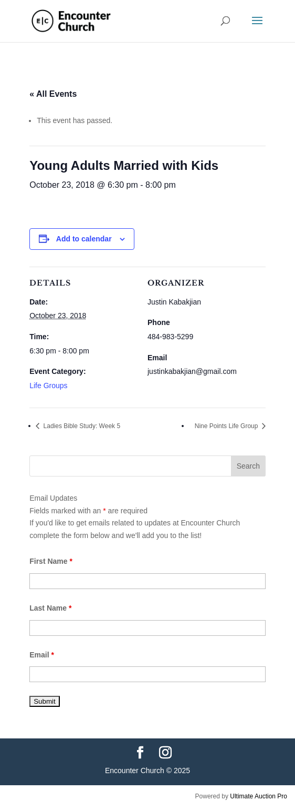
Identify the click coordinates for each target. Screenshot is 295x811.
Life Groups (48, 385)
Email (41, 655)
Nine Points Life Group (227, 426)
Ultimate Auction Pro (258, 796)
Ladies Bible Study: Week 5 (80, 426)
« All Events (53, 93)
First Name (50, 561)
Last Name (50, 608)
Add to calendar (84, 239)
